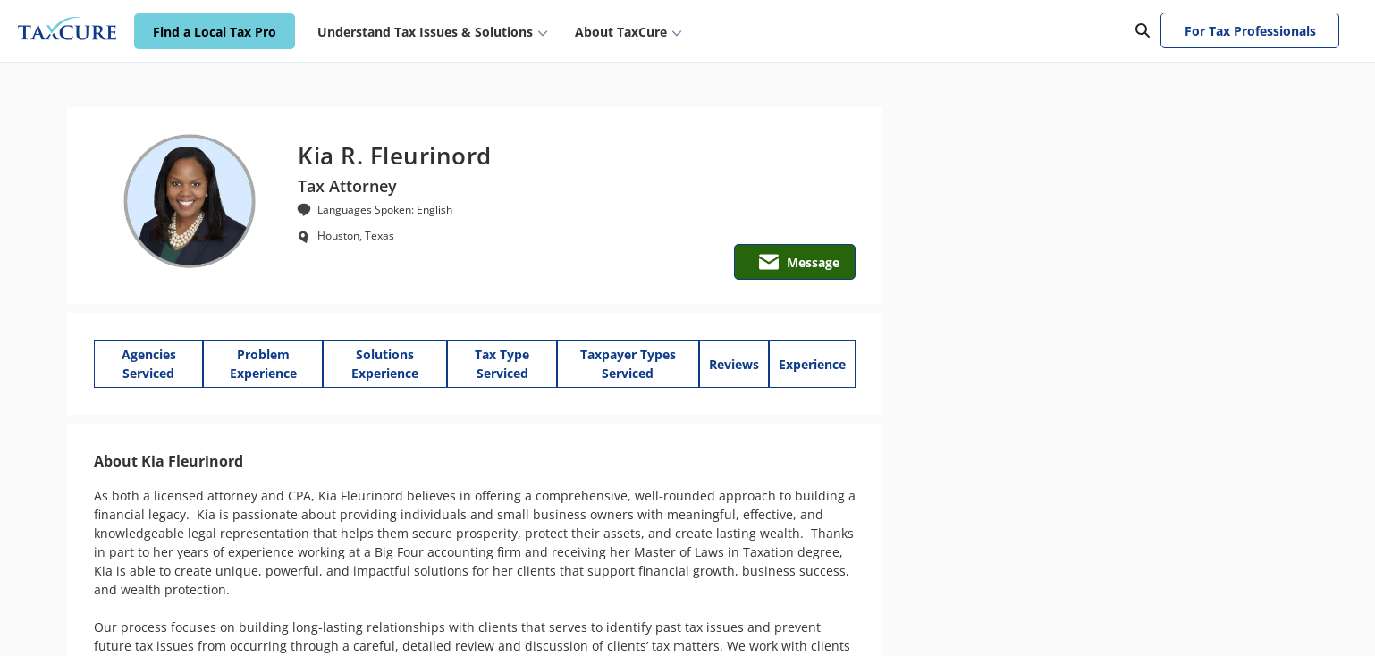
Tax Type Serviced (502, 364)
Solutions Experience (384, 364)
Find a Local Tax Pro (214, 31)
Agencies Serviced (149, 364)
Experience (812, 364)
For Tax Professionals (1250, 30)
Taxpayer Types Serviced (628, 364)
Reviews (734, 364)
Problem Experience (263, 364)
